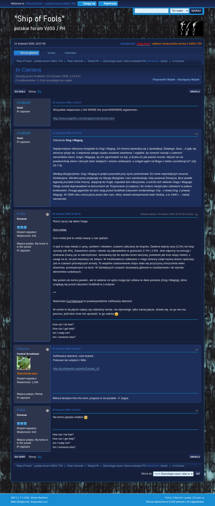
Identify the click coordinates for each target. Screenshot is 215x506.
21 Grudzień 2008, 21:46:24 (66, 133)
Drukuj (195, 91)
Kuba (21, 214)
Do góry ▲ (198, 497)
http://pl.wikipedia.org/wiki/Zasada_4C (76, 368)
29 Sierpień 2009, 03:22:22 (66, 348)
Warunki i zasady (182, 497)
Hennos (23, 349)
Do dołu (19, 91)
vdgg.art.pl (143, 43)
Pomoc (168, 497)
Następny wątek (188, 79)
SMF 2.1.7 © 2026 (20, 497)
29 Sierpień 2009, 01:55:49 (66, 214)
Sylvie (163, 61)
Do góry (19, 457)
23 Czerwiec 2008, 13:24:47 (66, 102)
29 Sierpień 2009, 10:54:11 (66, 410)
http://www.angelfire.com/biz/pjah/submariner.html (83, 118)
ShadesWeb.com (39, 502)
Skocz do (146, 473)
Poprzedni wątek (164, 79)
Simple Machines (39, 497)
